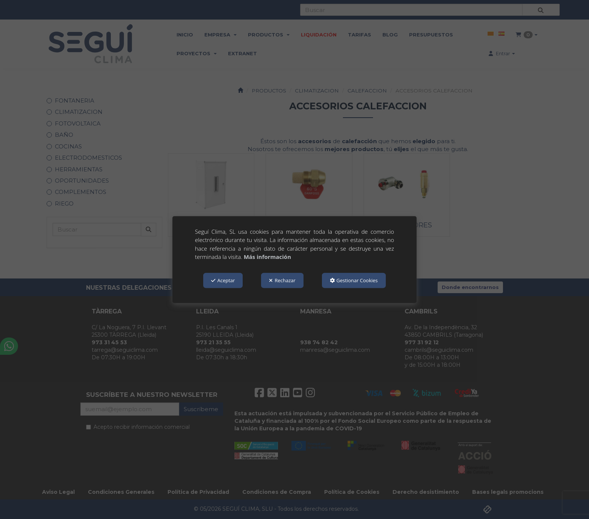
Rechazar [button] (282, 280)
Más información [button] (267, 256)
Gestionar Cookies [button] (354, 280)
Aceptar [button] (223, 280)
